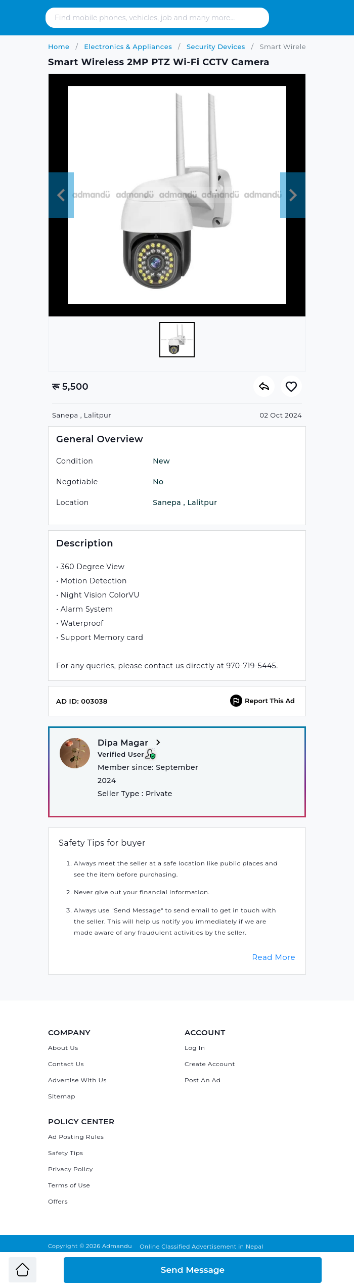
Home (59, 46)
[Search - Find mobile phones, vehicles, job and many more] (155, 18)
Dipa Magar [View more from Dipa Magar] (131, 743)
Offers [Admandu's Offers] (58, 1201)
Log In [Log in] (195, 1047)
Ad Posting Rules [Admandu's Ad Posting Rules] (76, 1136)
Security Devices (215, 46)
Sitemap (61, 1096)
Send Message (193, 1270)
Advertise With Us (77, 1080)
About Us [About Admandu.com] (63, 1047)
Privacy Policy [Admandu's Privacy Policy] (70, 1169)
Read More (273, 957)
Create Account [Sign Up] (210, 1064)
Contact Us (66, 1064)
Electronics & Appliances (127, 46)
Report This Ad (262, 701)
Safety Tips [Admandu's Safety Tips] (65, 1153)
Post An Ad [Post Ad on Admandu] (202, 1080)
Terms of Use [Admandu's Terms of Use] (69, 1185)
